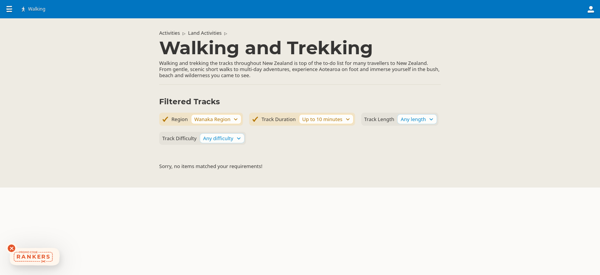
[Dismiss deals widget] (11, 248)
